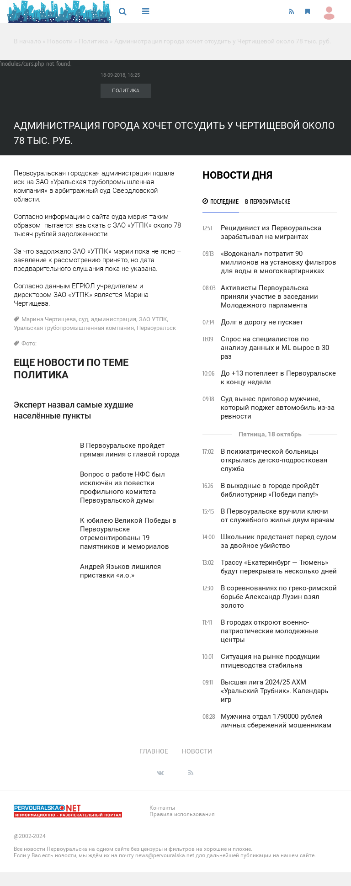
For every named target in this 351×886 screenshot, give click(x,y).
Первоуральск (156, 327)
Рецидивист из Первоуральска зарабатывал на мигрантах (271, 232)
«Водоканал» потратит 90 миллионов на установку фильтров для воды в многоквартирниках (278, 262)
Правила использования (182, 814)
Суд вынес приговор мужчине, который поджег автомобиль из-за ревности (278, 407)
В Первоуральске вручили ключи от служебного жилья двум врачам (278, 515)
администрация (113, 319)
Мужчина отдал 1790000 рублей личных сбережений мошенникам (276, 720)
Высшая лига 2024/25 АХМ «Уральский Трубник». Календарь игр (274, 691)
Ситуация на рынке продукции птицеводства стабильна (270, 661)
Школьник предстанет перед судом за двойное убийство (278, 541)
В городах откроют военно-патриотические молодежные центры (269, 631)
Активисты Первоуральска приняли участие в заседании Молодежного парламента (269, 296)
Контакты (162, 808)
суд (83, 319)
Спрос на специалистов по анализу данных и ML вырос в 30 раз (275, 348)
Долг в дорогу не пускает (262, 322)
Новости (60, 41)
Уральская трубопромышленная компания (74, 327)
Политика (93, 41)
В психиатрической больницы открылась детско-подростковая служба (274, 460)
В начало (27, 41)
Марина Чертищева (48, 319)
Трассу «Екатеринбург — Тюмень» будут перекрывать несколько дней (279, 566)
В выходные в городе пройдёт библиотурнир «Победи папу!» (270, 490)
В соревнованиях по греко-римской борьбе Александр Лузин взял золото (279, 597)
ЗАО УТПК (153, 319)
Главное (153, 751)
